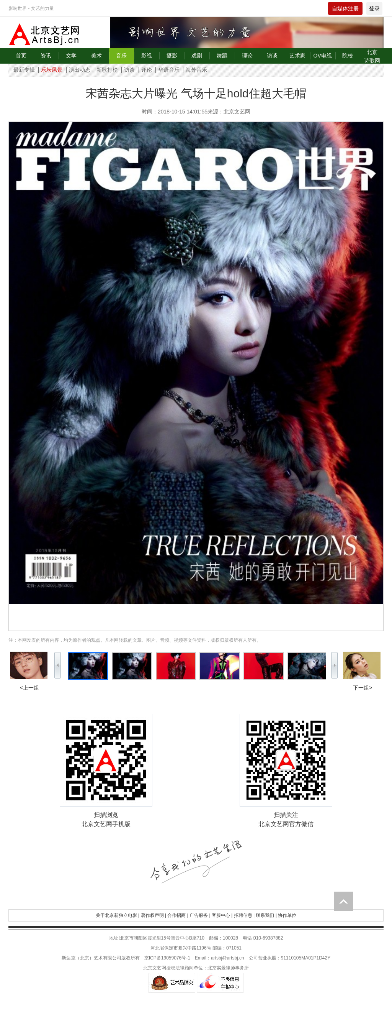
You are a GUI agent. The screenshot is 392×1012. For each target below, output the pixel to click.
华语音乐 (169, 70)
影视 (146, 56)
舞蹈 (222, 56)
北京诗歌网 (372, 56)
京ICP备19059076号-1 (167, 958)
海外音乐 (196, 70)
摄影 (172, 56)
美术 (96, 56)
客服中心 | (222, 915)
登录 (374, 8)
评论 (146, 70)
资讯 (46, 56)
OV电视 (323, 56)
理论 (247, 56)
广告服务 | (199, 915)
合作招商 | (177, 915)
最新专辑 (24, 70)
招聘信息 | (244, 915)
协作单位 (287, 915)
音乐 (121, 56)
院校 (347, 56)
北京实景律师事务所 (228, 968)
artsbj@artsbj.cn (227, 958)
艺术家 (297, 56)
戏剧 (196, 56)
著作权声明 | (153, 915)
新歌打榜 (107, 70)
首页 (21, 56)
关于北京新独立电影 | (117, 915)
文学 (71, 56)
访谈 (272, 56)
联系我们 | (266, 915)
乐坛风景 (51, 70)
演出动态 (79, 70)
